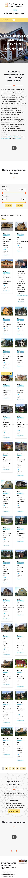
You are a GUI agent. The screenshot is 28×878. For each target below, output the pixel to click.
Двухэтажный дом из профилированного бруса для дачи (8, 712)
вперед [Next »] (22, 768)
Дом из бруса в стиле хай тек (6, 358)
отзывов (15, 136)
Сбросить (19, 206)
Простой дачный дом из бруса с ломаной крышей (20, 748)
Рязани (15, 10)
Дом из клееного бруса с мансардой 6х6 (6, 571)
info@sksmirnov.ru (22, 295)
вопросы (10, 136)
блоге (8, 138)
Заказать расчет (14, 811)
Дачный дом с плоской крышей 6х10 (7, 462)
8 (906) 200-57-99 (14, 13)
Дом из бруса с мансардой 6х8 (20, 679)
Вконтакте (18, 138)
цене (4, 218)
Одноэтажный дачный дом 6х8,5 (7, 535)
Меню (5, 20)
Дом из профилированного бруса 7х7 (22, 241)
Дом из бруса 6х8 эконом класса (20, 711)
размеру (12, 215)
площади (20, 215)
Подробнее (6, 255)
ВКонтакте (21, 302)
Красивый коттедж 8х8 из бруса (20, 358)
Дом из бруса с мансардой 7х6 (20, 607)
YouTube (3, 138)
